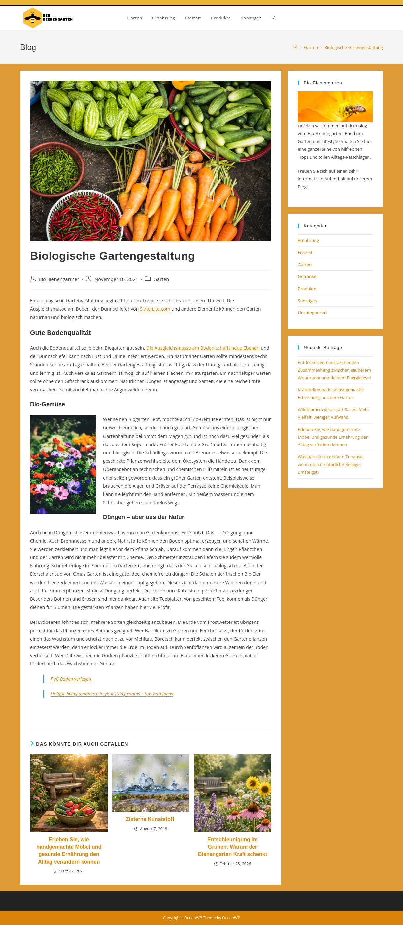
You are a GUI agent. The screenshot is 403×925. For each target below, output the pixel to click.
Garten (161, 279)
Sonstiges (307, 300)
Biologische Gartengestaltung (353, 47)
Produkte (307, 289)
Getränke (307, 276)
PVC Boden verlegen (71, 679)
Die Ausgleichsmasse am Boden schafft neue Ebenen (202, 348)
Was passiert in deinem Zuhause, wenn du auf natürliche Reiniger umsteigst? (331, 464)
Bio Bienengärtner (59, 279)
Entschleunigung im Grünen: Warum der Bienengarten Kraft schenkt (232, 847)
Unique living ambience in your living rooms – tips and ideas (112, 694)
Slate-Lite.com (155, 309)
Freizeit (305, 252)
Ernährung (308, 240)
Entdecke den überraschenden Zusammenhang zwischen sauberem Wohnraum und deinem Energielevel (334, 370)
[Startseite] (295, 47)
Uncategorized (312, 312)
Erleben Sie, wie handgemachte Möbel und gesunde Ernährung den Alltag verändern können (68, 851)
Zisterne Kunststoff (151, 819)
